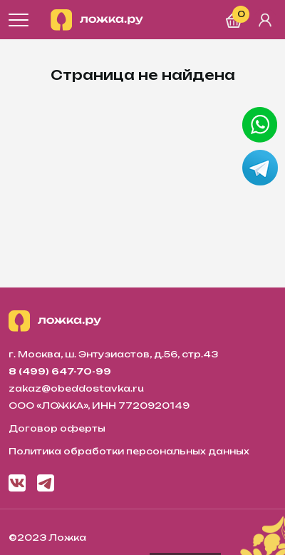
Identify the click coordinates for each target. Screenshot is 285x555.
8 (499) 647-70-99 (60, 371)
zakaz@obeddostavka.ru (76, 388)
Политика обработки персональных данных (129, 451)
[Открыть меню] (18, 20)
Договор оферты (57, 428)
